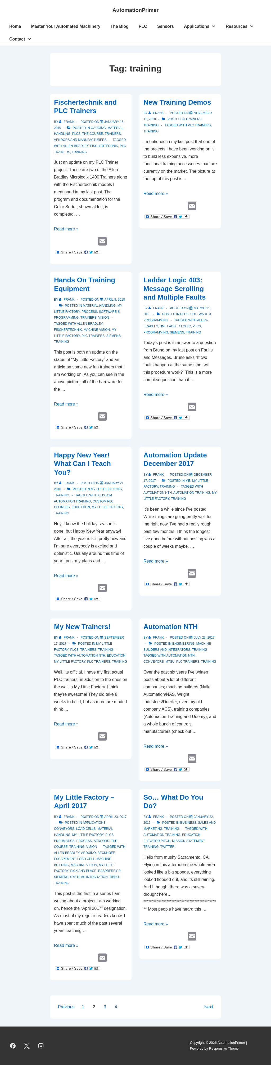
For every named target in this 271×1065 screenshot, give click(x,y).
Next (208, 1007)
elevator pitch (156, 841)
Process (89, 312)
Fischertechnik (104, 146)
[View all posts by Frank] (67, 122)
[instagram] (41, 1045)
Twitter (167, 847)
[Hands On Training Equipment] (114, 299)
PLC (143, 26)
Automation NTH (157, 492)
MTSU (169, 661)
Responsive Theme (224, 1048)
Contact (21, 37)
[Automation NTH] (204, 637)
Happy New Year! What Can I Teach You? (82, 463)
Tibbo (114, 877)
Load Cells (86, 829)
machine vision (97, 330)
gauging (98, 128)
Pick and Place (83, 871)
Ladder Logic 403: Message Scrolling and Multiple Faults (174, 288)
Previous (66, 1007)
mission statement (188, 841)
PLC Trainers (199, 125)
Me (188, 481)
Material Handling (99, 306)
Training (151, 125)
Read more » (66, 229)
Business (188, 823)
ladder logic (179, 326)
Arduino (88, 853)
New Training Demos (177, 102)
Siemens (113, 336)
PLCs (76, 134)
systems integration (89, 877)
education (80, 507)
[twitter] (27, 1045)
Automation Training (191, 492)
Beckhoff (106, 853)
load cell (86, 859)
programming (155, 332)
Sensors (165, 26)
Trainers (113, 134)
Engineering (183, 643)
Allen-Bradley (75, 146)
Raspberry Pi (109, 871)
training (79, 152)
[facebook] (13, 1045)
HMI (162, 326)
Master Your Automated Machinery (65, 26)
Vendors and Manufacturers (80, 140)
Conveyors (64, 829)
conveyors (153, 661)
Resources (241, 25)
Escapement (64, 859)
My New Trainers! (82, 627)
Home (15, 26)
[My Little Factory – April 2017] (115, 817)
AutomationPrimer (135, 10)
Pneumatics (64, 841)
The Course (92, 134)
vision (103, 317)
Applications (201, 25)
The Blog (119, 26)
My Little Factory (106, 489)
